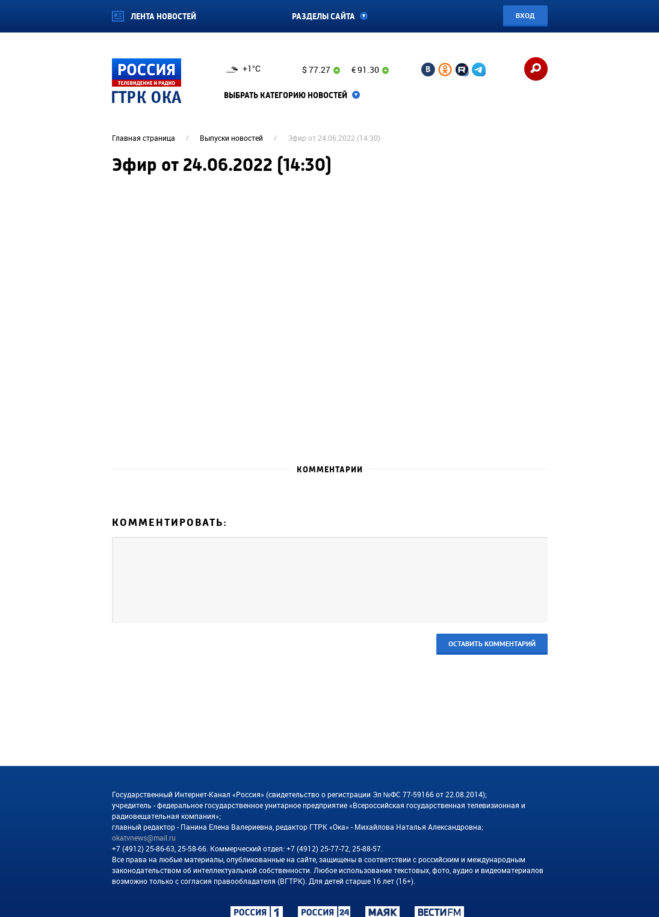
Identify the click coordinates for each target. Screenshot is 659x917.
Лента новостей (163, 16)
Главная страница (143, 138)
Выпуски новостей (231, 138)
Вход (525, 15)
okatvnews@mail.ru (144, 837)
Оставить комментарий (492, 643)
